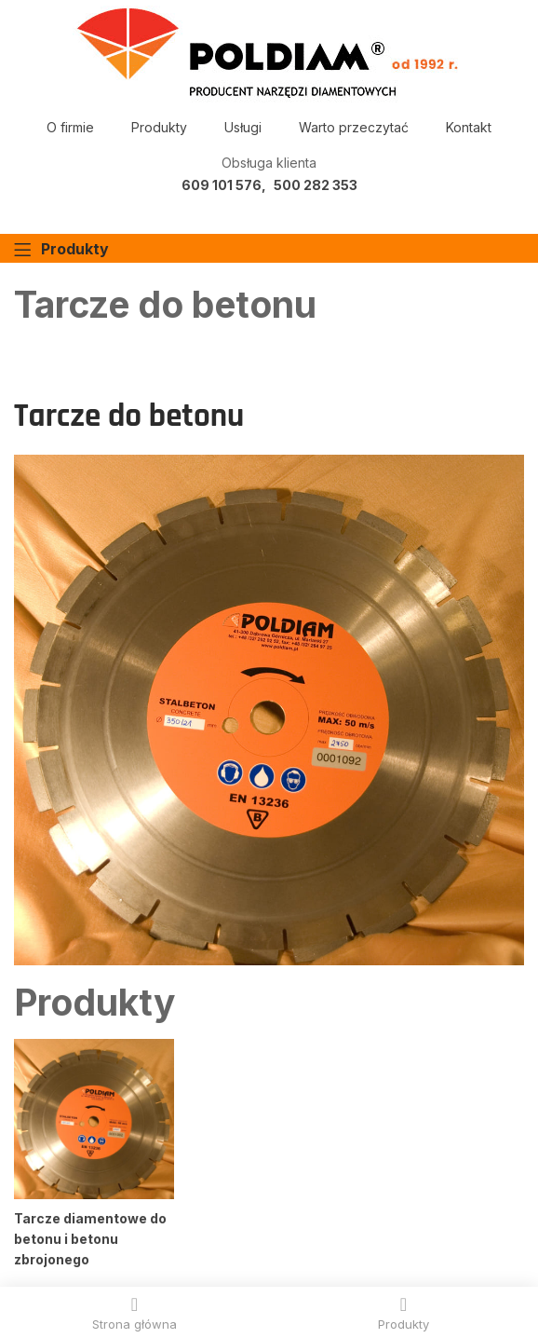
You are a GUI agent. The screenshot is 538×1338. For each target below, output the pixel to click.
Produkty (159, 127)
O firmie (70, 127)
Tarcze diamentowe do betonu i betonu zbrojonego (90, 1238)
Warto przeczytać (354, 127)
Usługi (243, 127)
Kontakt (468, 127)
